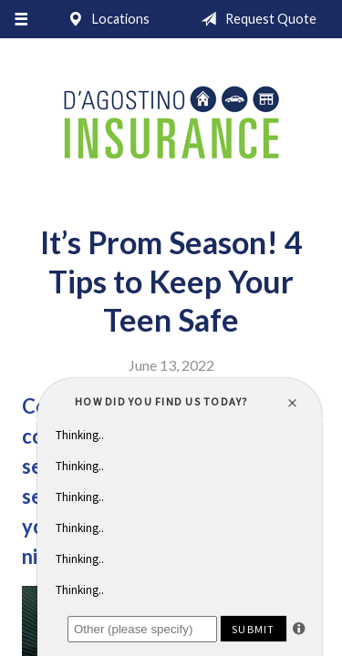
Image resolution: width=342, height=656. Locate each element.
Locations (105, 19)
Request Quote (254, 19)
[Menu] (20, 19)
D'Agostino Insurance (171, 124)
